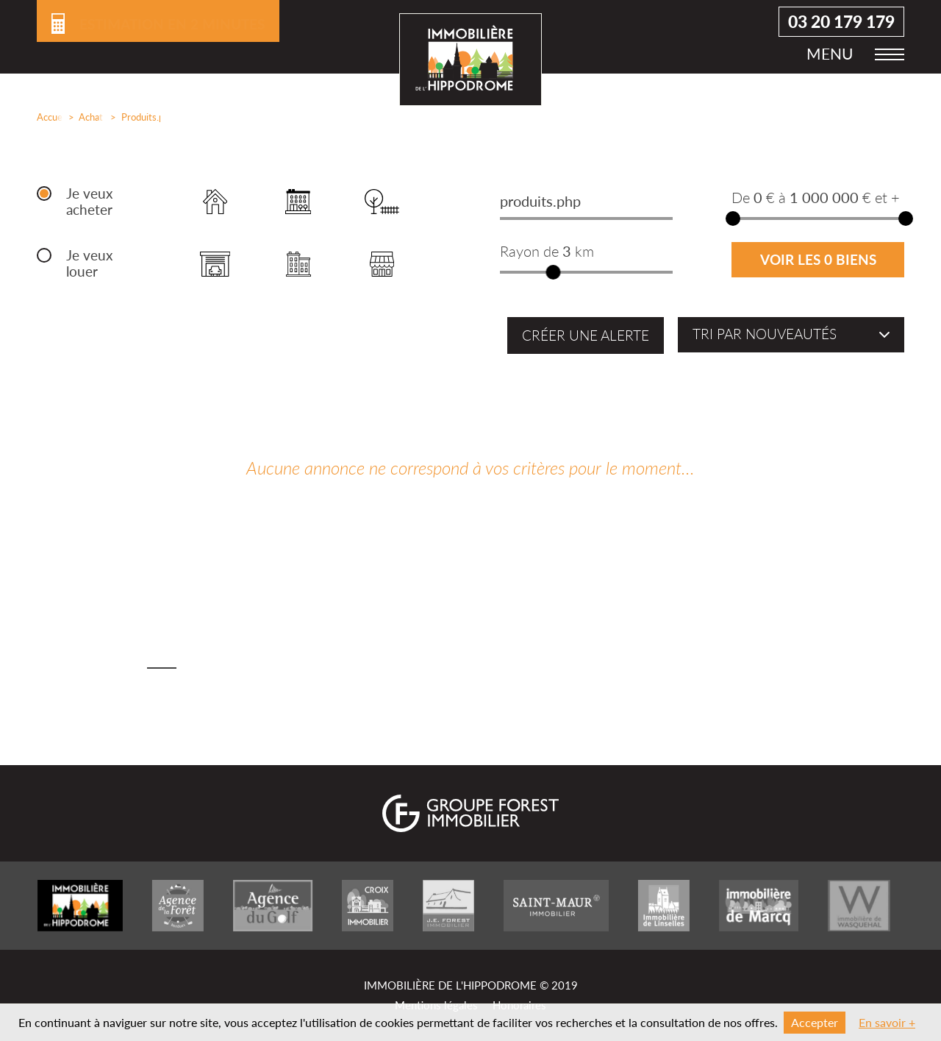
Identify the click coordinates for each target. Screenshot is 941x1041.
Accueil (47, 117)
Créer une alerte (585, 335)
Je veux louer (89, 263)
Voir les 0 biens (818, 260)
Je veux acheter (89, 201)
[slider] (553, 272)
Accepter (814, 1022)
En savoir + (887, 1022)
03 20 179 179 (841, 30)
